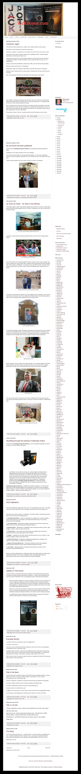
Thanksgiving (59, 490)
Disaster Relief (59, 320)
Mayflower (58, 400)
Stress (23, 698)
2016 (58, 151)
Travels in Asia (59, 500)
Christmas (14, 117)
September (60, 125)
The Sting (10, 731)
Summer (58, 486)
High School (59, 361)
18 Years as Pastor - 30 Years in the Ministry (23, 204)
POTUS (58, 443)
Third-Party (58, 494)
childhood (16, 665)
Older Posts (47, 747)
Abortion (58, 261)
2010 (58, 162)
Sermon (58, 471)
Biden (57, 279)
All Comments (59, 608)
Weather (58, 524)
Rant (57, 454)
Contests (58, 307)
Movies (57, 411)
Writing (35, 197)
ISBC (57, 373)
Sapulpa (58, 467)
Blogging (58, 285)
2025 (58, 119)
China (57, 296)
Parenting (58, 428)
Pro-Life (58, 446)
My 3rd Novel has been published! (19, 146)
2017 (58, 149)
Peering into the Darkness (22, 632)
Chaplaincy (58, 293)
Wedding (58, 526)
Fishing (58, 334)
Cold (57, 304)
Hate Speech (59, 358)
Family (18, 117)
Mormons (58, 409)
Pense (57, 435)
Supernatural (59, 487)
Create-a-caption (59, 312)
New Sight (58, 416)
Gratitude (58, 355)
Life (57, 395)
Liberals (58, 393)
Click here (58, 43)
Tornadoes (58, 495)
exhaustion (17, 564)
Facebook (58, 328)
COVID (57, 311)
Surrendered (53, 37)
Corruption (58, 309)
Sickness (58, 473)
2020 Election (59, 260)
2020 (58, 143)
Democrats (58, 319)
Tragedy (58, 497)
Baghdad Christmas (60, 228)
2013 (58, 156)
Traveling (16, 725)
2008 (58, 165)
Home (6, 37)
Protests (58, 448)
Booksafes (58, 288)
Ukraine (58, 510)
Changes (58, 291)
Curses (57, 315)
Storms (57, 481)
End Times (58, 325)
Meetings (58, 401)
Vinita (57, 518)
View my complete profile (68, 102)
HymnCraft (23, 37)
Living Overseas (59, 397)
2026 (58, 117)
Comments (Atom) (15, 750)
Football (58, 341)
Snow (57, 476)
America (58, 264)
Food (13, 725)
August (59, 127)
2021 (58, 142)
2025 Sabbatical (12, 502)
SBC (57, 468)
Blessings (58, 283)
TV (57, 505)
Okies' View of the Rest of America (63, 233)
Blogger (60, 767)
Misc (57, 405)
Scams (57, 470)
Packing (58, 427)
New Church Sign (60, 236)
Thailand (58, 489)
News (57, 417)
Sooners (58, 478)
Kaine (57, 387)
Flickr (57, 336)
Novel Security (31, 37)
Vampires (58, 514)
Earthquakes (59, 322)
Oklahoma (58, 422)
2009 (58, 164)
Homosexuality (59, 363)
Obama (58, 420)
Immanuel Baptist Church (61, 244)
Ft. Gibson (58, 344)
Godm (57, 352)
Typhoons (58, 508)
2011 (58, 160)
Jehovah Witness (60, 381)
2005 (58, 171)
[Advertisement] (28, 131)
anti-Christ (58, 269)
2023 (58, 138)
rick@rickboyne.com (26, 490)
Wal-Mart (58, 521)
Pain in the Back (12, 672)
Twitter (57, 506)
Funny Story (59, 349)
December (60, 121)
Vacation (58, 513)
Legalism (58, 392)
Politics (57, 440)
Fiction (14, 496)
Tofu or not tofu (12, 705)
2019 (58, 145)
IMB (57, 366)
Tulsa (57, 503)
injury (13, 698)
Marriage (58, 398)
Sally (57, 463)
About (11, 37)
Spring (57, 479)
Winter (57, 527)
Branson (58, 290)
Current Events (59, 314)
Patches (58, 432)
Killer (57, 390)
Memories (21, 665)
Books (16, 37)
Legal (46, 37)
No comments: (23, 116)
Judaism (58, 385)
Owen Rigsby (59, 425)
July (59, 128)
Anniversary (58, 268)
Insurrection (58, 369)
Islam (57, 374)
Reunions (58, 459)
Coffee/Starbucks (60, 303)
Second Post (59, 238)
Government (59, 354)
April (59, 132)
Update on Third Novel (14, 571)
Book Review (59, 287)
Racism (58, 452)
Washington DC (59, 522)
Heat (57, 360)
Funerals (58, 347)
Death (57, 317)
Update (58, 511)
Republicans (59, 457)
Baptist (57, 276)
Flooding (58, 338)
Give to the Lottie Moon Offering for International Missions (40, 761)
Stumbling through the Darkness (27, 197)
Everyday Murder (12, 639)
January (59, 134)
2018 (58, 147)
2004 (58, 173)
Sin (57, 475)
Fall (57, 330)
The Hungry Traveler (60, 492)
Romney (58, 460)
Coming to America (60, 306)
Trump (57, 502)
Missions (58, 406)
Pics (57, 436)
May (59, 130)
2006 (58, 169)
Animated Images (60, 266)
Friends (58, 342)
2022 (58, 140)
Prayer (20, 698)
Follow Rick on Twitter (61, 249)
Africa (57, 263)
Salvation (58, 465)
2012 (58, 158)
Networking (40, 37)
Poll (57, 441)
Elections (58, 323)
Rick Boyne (66, 99)
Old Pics (58, 424)
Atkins (57, 271)
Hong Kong (58, 365)
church (14, 564)
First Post (58, 231)
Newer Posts (9, 747)
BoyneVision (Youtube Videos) (62, 251)
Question (58, 449)
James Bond (59, 379)
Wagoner (58, 519)
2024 (58, 136)
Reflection (58, 455)
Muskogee (58, 412)
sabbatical (28, 564)
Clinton (57, 301)
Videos (57, 516)
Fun (57, 346)
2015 (58, 153)
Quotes (58, 451)
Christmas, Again (12, 44)
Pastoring (24, 564)
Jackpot (58, 377)
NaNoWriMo (59, 414)
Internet (58, 371)
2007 (58, 167)
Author (13, 197)
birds (13, 665)
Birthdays (17, 197)
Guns (57, 357)
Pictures (58, 438)
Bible (57, 277)
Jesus (23, 117)
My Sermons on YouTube (61, 247)
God (20, 117)
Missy (57, 408)
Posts (58, 606)
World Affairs (59, 529)
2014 (58, 154)
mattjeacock (50, 767)
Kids (57, 389)
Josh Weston (17, 496)
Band (57, 274)
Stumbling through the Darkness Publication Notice (25, 441)
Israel (57, 376)
